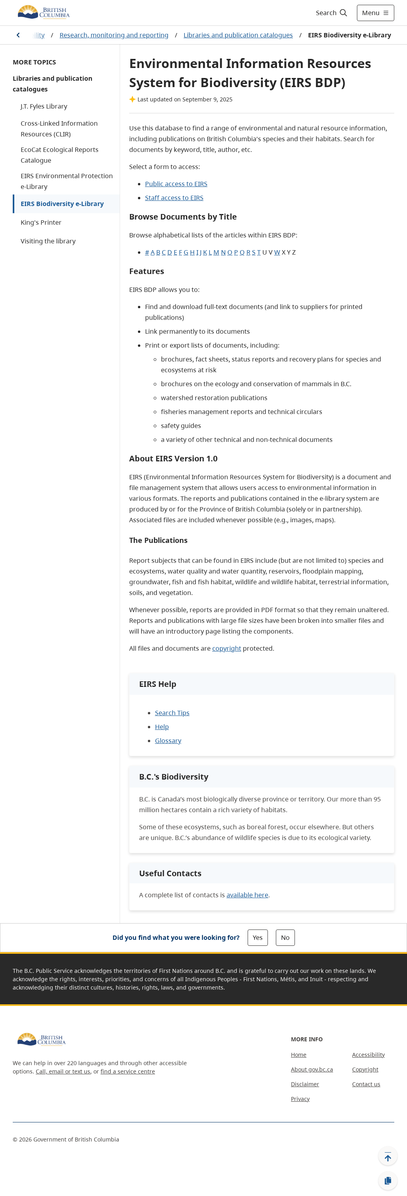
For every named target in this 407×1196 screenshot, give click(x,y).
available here (247, 895)
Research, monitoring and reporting (114, 35)
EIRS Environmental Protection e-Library (67, 181)
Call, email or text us (63, 1071)
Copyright (365, 1069)
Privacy (300, 1099)
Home (298, 1054)
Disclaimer (305, 1084)
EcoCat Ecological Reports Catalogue (60, 155)
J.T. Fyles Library (44, 106)
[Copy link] (387, 1180)
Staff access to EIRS (174, 197)
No (285, 937)
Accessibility (368, 1054)
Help (162, 726)
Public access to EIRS (176, 183)
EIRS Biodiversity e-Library (62, 203)
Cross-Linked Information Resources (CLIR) (59, 128)
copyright (226, 648)
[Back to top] (387, 1155)
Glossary (168, 740)
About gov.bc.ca (312, 1069)
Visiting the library (48, 241)
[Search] (332, 13)
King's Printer (41, 222)
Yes (258, 937)
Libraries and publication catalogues (238, 35)
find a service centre (128, 1071)
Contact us (366, 1084)
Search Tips (172, 712)
